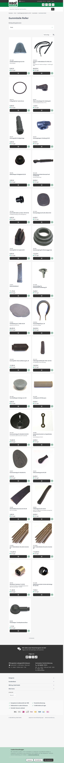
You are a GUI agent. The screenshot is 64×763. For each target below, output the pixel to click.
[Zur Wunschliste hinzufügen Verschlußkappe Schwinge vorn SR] (28, 406)
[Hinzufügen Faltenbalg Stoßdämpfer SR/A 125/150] (41, 370)
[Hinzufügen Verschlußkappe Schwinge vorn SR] (18, 406)
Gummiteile (34, 13)
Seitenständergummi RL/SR (39, 472)
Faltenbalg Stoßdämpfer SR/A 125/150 (42, 360)
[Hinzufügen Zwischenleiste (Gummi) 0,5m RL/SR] (18, 519)
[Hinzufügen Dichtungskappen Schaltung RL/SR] (41, 146)
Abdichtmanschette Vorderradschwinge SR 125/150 (42, 585)
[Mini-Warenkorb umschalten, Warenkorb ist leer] (50, 4)
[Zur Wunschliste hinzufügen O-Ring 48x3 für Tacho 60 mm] (28, 110)
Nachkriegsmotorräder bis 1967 (24, 13)
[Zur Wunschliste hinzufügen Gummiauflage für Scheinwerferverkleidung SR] (52, 296)
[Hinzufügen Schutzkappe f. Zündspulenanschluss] (18, 630)
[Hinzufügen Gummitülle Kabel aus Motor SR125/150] (18, 222)
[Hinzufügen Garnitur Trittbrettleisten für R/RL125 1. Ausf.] (41, 73)
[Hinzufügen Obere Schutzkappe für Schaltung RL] (41, 110)
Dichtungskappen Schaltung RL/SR (41, 138)
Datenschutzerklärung (49, 717)
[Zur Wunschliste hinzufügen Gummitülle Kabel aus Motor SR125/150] (28, 222)
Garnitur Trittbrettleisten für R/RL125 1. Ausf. (42, 62)
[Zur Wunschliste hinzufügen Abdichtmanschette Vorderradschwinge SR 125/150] (52, 594)
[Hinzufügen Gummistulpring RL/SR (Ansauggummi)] (41, 258)
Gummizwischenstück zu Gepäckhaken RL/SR (42, 434)
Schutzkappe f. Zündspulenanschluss (19, 622)
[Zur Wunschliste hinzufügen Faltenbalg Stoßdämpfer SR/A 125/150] (52, 370)
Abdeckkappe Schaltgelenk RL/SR (18, 174)
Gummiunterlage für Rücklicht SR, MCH (19, 434)
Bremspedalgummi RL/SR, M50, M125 (42, 212)
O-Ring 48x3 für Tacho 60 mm (17, 101)
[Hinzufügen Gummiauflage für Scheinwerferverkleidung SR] (41, 295)
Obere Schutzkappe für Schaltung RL (42, 101)
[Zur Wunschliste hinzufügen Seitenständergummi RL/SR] (52, 481)
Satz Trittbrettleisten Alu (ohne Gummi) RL (19, 547)
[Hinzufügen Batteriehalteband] (18, 295)
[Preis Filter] (31, 27)
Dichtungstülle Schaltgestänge (17, 138)
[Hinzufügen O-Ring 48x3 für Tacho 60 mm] (18, 110)
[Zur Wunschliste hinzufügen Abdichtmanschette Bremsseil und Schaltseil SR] (52, 185)
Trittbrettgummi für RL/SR (39, 508)
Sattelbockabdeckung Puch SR (17, 61)
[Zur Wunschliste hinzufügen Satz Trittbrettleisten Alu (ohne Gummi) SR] (52, 556)
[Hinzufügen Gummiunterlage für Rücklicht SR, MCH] (18, 444)
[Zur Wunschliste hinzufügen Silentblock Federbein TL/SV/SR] (28, 594)
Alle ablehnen (38, 760)
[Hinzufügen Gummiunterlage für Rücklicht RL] (18, 480)
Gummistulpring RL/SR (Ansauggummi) (42, 250)
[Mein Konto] (43, 4)
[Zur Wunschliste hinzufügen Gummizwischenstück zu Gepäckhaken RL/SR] (52, 444)
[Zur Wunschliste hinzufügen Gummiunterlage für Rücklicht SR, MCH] (28, 444)
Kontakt (48, 1)
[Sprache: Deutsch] (22, 1)
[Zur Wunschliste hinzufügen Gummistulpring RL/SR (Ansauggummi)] (52, 258)
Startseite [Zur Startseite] (11, 13)
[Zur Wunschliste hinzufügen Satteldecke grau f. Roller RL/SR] (28, 333)
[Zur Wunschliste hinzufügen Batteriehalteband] (28, 296)
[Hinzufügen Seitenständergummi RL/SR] (41, 480)
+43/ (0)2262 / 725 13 (41, 1)
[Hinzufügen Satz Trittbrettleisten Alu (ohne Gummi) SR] (41, 556)
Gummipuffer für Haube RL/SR (17, 250)
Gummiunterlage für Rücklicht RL (18, 472)
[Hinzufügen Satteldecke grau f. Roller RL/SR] (18, 333)
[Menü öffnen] (53, 4)
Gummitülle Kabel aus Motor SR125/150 (19, 212)
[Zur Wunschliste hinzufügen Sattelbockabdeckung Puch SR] (28, 73)
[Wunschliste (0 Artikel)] (46, 4)
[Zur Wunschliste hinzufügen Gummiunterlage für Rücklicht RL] (28, 481)
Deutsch (12, 695)
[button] (31, 678)
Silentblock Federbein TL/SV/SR (17, 584)
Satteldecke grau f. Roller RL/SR (17, 323)
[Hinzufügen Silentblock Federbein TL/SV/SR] (18, 594)
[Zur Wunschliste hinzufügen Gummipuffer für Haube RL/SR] (28, 258)
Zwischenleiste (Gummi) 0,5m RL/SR (18, 508)
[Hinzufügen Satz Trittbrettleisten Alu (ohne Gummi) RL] (18, 556)
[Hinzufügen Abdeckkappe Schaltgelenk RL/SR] (18, 185)
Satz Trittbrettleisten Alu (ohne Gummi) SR (42, 547)
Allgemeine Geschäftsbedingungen (36, 717)
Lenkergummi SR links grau (39, 398)
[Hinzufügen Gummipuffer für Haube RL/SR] (18, 258)
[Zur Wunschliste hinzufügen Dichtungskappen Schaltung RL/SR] (52, 146)
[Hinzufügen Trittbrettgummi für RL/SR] (41, 519)
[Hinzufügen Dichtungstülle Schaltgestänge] (18, 146)
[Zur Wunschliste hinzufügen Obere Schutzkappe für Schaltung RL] (52, 110)
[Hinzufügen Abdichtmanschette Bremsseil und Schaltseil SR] (41, 185)
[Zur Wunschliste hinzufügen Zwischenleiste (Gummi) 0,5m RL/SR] (28, 519)
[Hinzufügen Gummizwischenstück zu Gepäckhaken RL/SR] (41, 444)
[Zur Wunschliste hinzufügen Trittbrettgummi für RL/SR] (52, 519)
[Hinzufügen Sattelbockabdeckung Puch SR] (18, 73)
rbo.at (53, 1)
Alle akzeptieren (48, 760)
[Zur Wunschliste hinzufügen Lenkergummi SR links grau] (52, 406)
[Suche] (52, 9)
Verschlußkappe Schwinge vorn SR (18, 398)
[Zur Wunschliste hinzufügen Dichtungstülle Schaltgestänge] (28, 146)
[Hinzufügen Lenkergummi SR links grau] (41, 406)
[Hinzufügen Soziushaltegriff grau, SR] (41, 333)
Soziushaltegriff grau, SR (39, 323)
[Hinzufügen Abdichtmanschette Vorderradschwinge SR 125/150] (41, 594)
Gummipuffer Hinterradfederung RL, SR (19, 360)
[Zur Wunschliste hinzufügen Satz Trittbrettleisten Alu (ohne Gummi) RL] (28, 556)
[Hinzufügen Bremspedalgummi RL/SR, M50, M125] (41, 222)
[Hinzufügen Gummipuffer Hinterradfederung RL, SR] (18, 370)
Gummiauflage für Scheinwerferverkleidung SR (40, 287)
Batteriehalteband (14, 286)
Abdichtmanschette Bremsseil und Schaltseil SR (41, 175)
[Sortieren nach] (47, 34)
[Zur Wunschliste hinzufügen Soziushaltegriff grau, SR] (52, 333)
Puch (15, 13)
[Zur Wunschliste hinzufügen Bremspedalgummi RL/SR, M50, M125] (52, 222)
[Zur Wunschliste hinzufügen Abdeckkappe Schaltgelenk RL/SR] (28, 185)
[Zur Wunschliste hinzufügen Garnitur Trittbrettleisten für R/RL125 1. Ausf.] (52, 73)
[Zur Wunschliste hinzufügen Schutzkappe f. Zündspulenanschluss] (28, 631)
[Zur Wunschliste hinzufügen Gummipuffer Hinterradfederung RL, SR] (28, 370)
